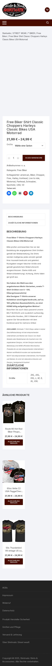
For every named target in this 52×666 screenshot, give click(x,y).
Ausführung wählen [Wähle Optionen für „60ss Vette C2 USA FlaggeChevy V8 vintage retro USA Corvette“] (14, 502)
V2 (23, 185)
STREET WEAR (19, 33)
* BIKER (31, 33)
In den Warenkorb (33, 158)
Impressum (7, 595)
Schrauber (31, 181)
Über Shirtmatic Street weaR (15, 642)
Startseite (6, 33)
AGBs (5, 587)
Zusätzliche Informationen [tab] (23, 223)
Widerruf (6, 603)
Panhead (21, 181)
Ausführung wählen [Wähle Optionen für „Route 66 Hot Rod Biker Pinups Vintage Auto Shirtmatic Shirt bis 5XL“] (14, 442)
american (24, 175)
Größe (10, 144)
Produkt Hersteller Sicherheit (16, 619)
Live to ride (34, 178)
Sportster (11, 185)
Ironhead (23, 178)
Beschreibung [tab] (15, 217)
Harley (15, 178)
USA (19, 185)
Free (9, 178)
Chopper (40, 175)
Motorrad (11, 181)
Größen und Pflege (11, 627)
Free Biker (22, 170)
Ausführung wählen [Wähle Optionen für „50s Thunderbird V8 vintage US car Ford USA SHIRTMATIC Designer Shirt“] (14, 561)
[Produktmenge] (14, 158)
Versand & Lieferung (12, 634)
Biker (32, 175)
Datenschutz (8, 610)
